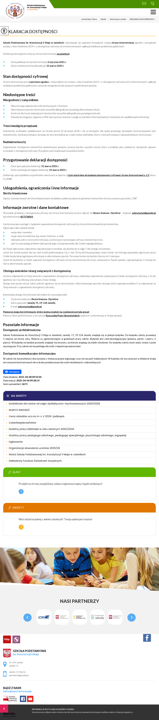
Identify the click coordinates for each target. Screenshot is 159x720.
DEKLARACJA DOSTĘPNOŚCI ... (141, 19)
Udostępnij (12, 372)
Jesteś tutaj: (86, 19)
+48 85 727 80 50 (152, 3)
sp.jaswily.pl (63, 53)
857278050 (26, 216)
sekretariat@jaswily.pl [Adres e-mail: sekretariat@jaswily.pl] (19, 675)
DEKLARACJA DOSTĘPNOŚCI (30, 31)
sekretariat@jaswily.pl (144, 3)
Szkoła (101, 19)
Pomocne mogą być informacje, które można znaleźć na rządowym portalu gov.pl (46, 311)
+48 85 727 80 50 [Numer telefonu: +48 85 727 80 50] (17, 672)
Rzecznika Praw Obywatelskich (63, 315)
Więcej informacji (21, 491)
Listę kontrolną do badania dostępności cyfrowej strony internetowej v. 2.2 (108, 175)
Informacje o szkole (116, 19)
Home (94, 19)
